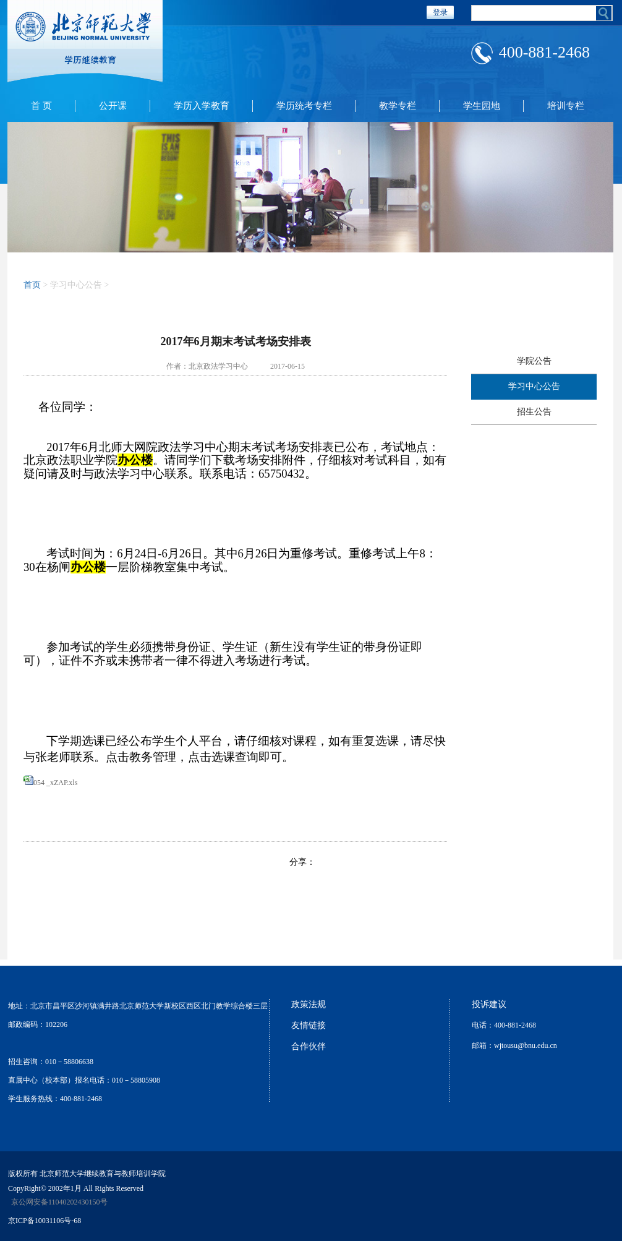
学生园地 (481, 106)
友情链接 (308, 1025)
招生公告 (534, 411)
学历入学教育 (201, 106)
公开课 (113, 106)
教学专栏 (397, 106)
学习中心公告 (534, 386)
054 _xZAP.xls (55, 782)
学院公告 (534, 361)
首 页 (41, 106)
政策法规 (308, 1004)
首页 (32, 285)
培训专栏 (565, 106)
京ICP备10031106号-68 (44, 1220)
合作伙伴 (308, 1046)
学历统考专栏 (304, 106)
